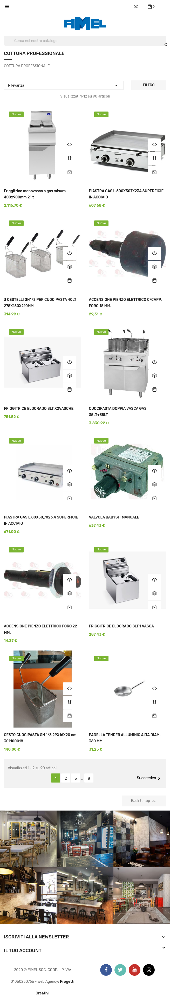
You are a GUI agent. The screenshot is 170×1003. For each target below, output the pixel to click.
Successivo (149, 778)
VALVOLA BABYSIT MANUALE (114, 517)
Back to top (144, 801)
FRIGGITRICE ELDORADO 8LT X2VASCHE (38, 408)
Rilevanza (63, 84)
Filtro (149, 85)
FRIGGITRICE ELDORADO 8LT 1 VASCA (121, 626)
